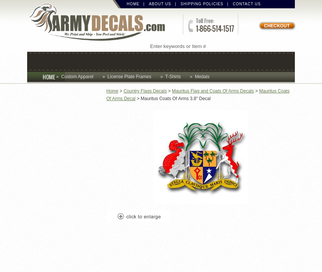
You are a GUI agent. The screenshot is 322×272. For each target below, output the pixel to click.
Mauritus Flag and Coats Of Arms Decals (213, 91)
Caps (47, 61)
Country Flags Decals (145, 91)
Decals (182, 61)
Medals (202, 76)
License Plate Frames (129, 76)
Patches (269, 61)
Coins (77, 61)
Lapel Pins (224, 61)
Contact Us (247, 4)
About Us (160, 4)
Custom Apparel (127, 61)
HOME (54, 77)
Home (133, 4)
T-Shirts (173, 76)
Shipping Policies (202, 4)
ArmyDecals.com (100, 23)
